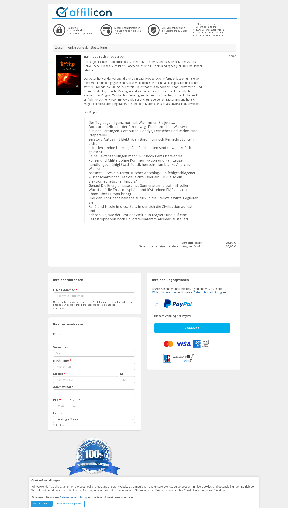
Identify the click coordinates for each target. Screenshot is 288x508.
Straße (59, 374)
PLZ (57, 400)
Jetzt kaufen (192, 327)
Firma (57, 334)
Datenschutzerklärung (207, 292)
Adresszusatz (63, 387)
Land (58, 413)
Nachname (62, 360)
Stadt (75, 400)
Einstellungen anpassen (69, 503)
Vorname (61, 347)
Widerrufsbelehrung (164, 292)
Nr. (122, 374)
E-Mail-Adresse (65, 290)
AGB (225, 289)
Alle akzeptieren (41, 503)
